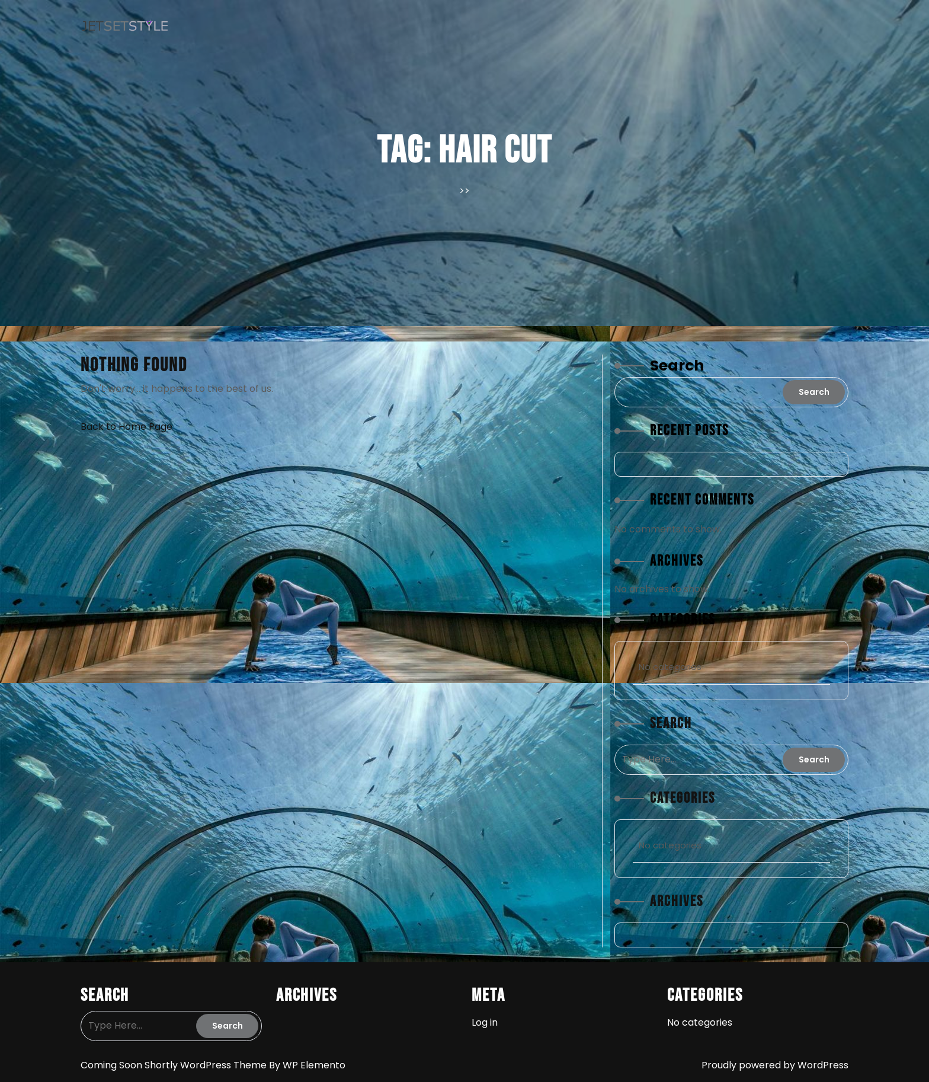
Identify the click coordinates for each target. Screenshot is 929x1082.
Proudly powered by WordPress (774, 1065)
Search (677, 365)
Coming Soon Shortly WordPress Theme (175, 1065)
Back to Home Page (126, 426)
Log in (485, 1022)
